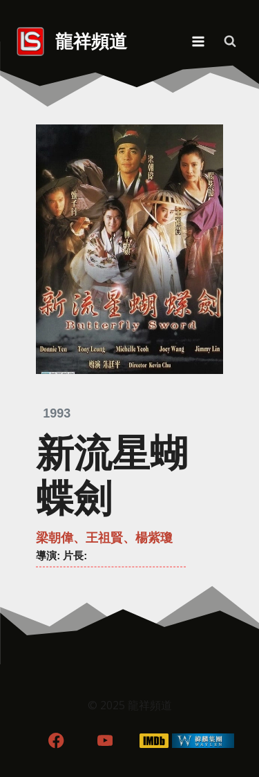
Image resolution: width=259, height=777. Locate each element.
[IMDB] (153, 740)
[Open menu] (198, 41)
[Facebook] (56, 740)
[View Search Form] (230, 41)
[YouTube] (105, 740)
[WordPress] (202, 740)
